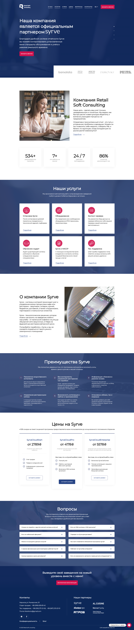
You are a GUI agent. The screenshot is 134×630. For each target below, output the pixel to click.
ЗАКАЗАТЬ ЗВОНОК (108, 7)
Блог (45, 621)
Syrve (64, 7)
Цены (71, 7)
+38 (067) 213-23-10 (53, 608)
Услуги (57, 7)
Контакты (88, 7)
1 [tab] (114, 26)
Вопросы (78, 7)
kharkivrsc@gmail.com (33, 611)
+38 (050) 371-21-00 (39, 608)
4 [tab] (114, 39)
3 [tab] (114, 35)
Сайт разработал (107, 627)
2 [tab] (114, 31)
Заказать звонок (27, 53)
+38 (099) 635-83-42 (39, 605)
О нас (50, 7)
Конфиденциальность (28, 621)
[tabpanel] (67, 36)
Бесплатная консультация (67, 582)
